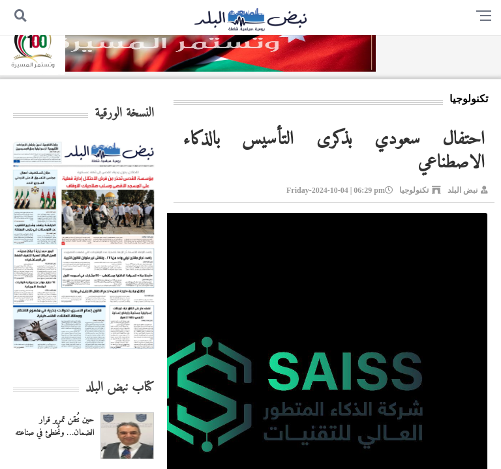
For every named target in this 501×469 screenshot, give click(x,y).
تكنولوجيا (414, 190)
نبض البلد (463, 190)
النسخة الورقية (124, 113)
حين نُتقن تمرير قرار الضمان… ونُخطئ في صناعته (54, 426)
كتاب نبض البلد (119, 388)
